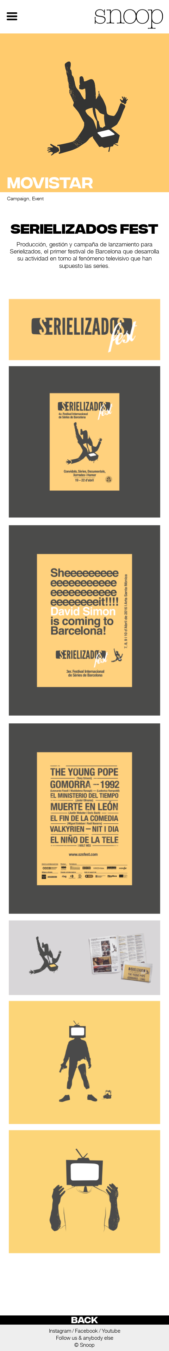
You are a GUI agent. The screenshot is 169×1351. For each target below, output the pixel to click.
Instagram (60, 1330)
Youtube (111, 1330)
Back (84, 1320)
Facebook (86, 1330)
